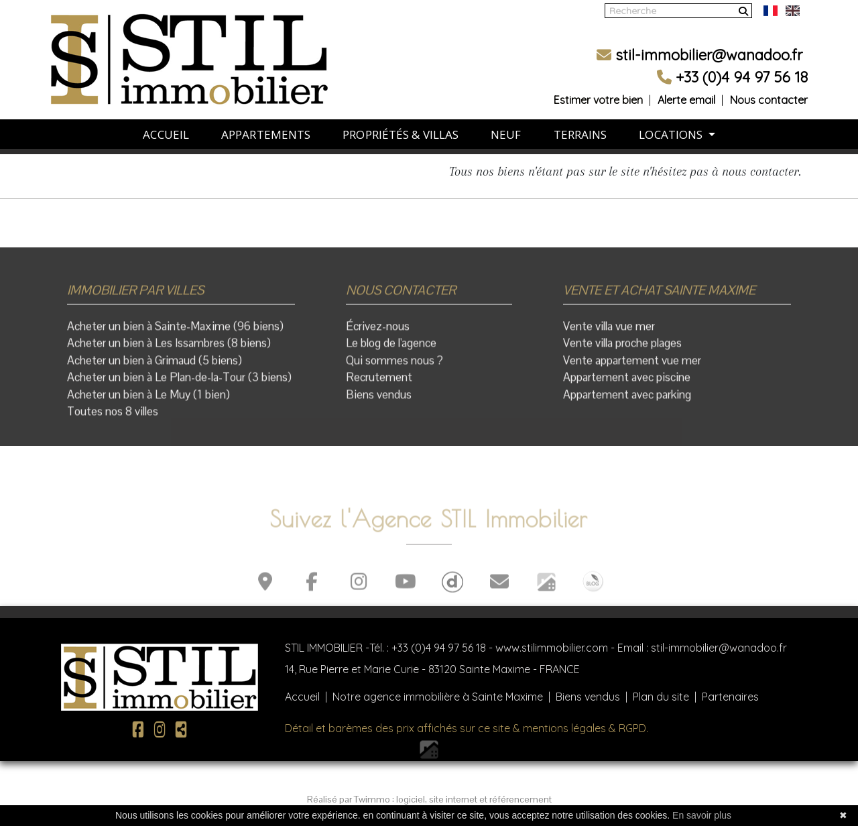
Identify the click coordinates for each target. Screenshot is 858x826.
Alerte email (686, 90)
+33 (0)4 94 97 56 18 (438, 647)
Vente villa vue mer (609, 331)
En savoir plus (701, 815)
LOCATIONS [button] (672, 124)
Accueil (302, 696)
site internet (454, 799)
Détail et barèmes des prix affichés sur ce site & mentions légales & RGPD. (466, 728)
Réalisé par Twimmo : (350, 799)
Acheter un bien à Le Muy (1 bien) (148, 399)
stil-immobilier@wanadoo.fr (699, 45)
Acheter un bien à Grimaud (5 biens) (154, 365)
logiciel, (412, 799)
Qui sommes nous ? (394, 365)
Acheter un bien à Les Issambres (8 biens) (169, 348)
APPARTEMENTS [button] (265, 124)
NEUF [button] (506, 124)
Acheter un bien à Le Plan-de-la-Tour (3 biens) (179, 382)
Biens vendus (379, 399)
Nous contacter (769, 90)
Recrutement (379, 382)
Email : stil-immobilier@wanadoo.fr (702, 647)
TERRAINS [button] (580, 124)
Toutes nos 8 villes (112, 417)
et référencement (515, 799)
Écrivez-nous (378, 331)
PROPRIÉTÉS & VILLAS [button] (400, 124)
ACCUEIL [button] (166, 124)
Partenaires (730, 696)
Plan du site (661, 696)
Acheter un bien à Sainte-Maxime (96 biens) (175, 331)
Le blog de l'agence (391, 348)
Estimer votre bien (598, 90)
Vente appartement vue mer (632, 365)
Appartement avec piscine (626, 382)
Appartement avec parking (627, 399)
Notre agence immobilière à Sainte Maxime (437, 696)
